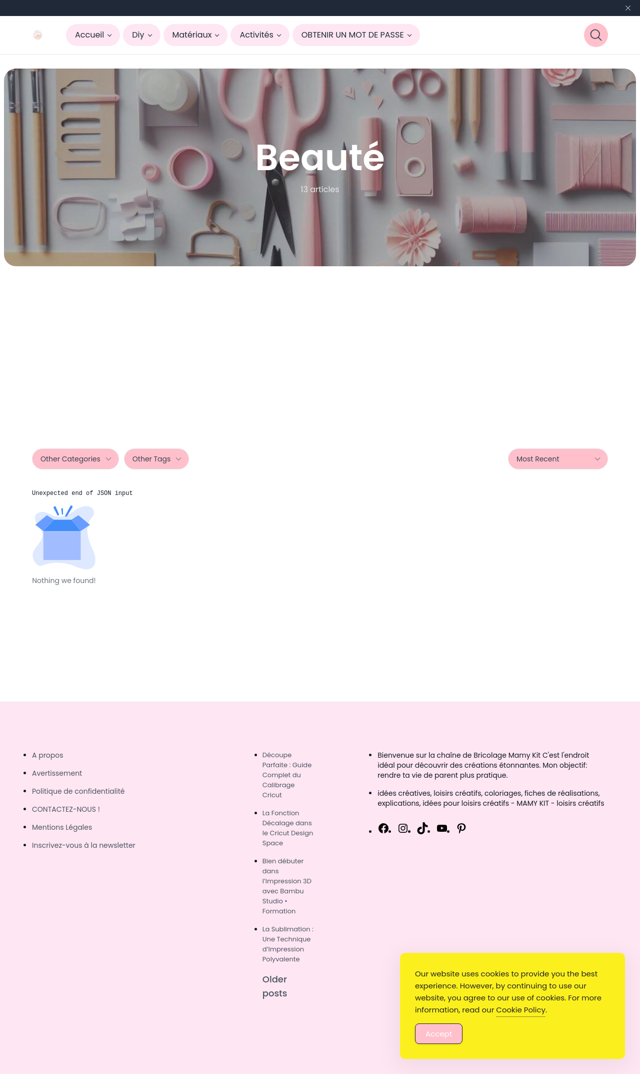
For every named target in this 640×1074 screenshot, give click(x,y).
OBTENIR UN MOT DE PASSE (353, 35)
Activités (256, 35)
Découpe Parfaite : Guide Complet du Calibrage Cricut (287, 775)
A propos (48, 755)
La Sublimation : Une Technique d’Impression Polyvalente (288, 944)
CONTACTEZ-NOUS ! (66, 809)
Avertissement (57, 773)
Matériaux (192, 35)
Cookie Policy (521, 1009)
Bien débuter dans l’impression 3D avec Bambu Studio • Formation (287, 886)
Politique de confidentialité (78, 791)
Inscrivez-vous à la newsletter (84, 845)
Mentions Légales (62, 827)
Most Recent (559, 459)
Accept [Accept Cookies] (439, 1033)
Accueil (89, 35)
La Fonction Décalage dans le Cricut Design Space (288, 828)
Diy (138, 35)
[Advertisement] (320, 341)
